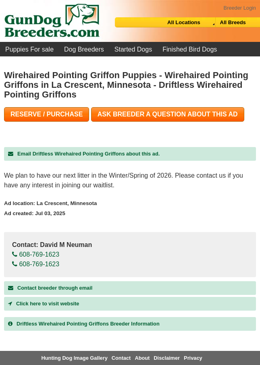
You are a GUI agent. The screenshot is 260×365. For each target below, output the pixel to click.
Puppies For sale (29, 49)
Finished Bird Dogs (189, 49)
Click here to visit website (43, 304)
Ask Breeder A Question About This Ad (168, 114)
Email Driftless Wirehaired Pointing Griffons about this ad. (84, 154)
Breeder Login (240, 8)
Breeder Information (84, 324)
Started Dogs (133, 49)
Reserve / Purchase (46, 114)
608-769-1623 (35, 254)
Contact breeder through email (50, 288)
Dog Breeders (84, 49)
